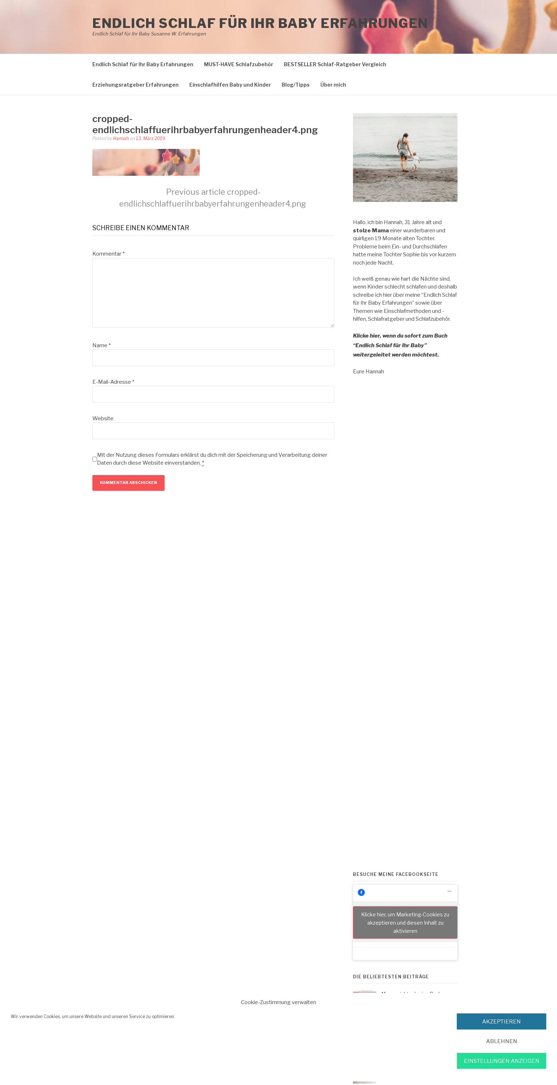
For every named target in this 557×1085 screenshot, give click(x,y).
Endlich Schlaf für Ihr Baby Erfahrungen (260, 23)
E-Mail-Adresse (113, 382)
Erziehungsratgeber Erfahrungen (135, 85)
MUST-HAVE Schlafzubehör (238, 64)
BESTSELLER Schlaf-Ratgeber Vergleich (335, 64)
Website (102, 418)
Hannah (121, 138)
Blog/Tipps (296, 85)
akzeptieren (501, 1021)
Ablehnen (501, 1041)
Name (101, 345)
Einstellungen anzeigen (501, 1061)
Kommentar (108, 254)
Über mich (333, 85)
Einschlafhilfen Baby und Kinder (230, 85)
